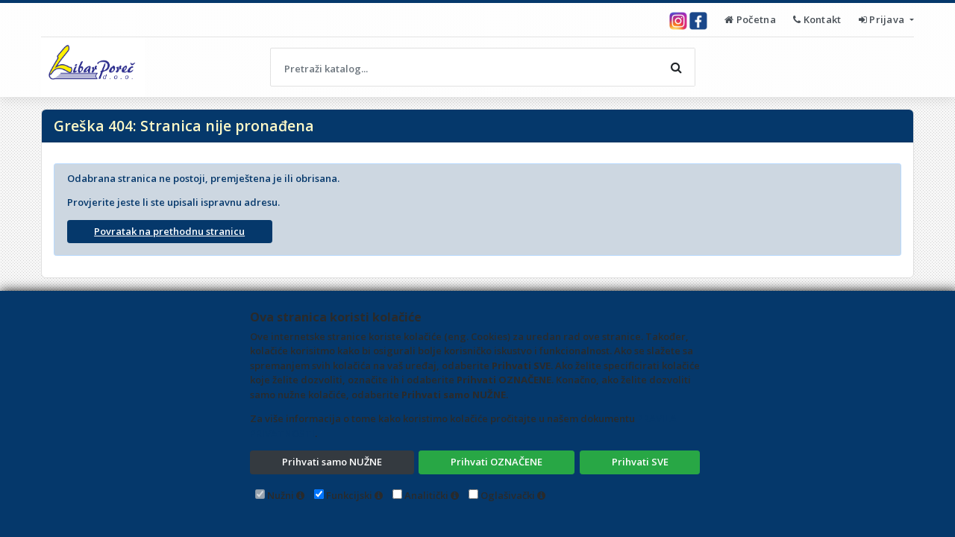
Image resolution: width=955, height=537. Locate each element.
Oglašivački (507, 495)
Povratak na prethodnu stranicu (169, 231)
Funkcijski (349, 495)
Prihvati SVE (640, 461)
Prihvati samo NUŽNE (332, 461)
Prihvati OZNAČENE (496, 461)
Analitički (426, 495)
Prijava (883, 19)
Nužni (280, 495)
